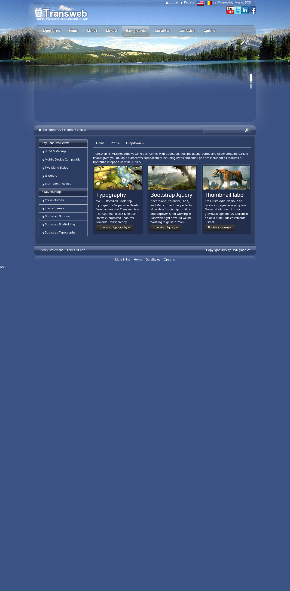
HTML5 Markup (54, 152)
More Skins (122, 259)
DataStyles (153, 259)
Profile (115, 143)
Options (169, 259)
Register (189, 2)
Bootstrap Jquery (166, 227)
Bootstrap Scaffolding (58, 225)
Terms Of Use (76, 250)
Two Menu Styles (55, 168)
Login (174, 2)
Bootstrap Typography (59, 233)
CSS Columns (53, 201)
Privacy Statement (51, 250)
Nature (68, 130)
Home (100, 143)
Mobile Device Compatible (61, 160)
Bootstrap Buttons (56, 217)
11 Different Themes (56, 184)
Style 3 (81, 130)
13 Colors (49, 176)
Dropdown (135, 143)
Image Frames (53, 209)
